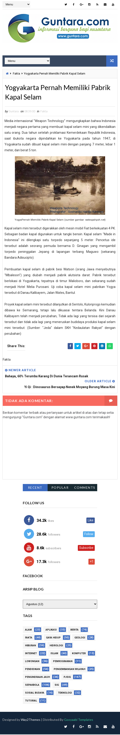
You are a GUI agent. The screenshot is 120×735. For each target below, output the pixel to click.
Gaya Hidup (53, 638)
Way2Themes (30, 720)
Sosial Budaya (34, 693)
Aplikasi (51, 630)
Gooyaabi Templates (78, 720)
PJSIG (67, 677)
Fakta (16, 73)
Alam (28, 630)
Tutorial (31, 701)
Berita (74, 630)
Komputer (79, 654)
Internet (31, 654)
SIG (57, 685)
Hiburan (30, 646)
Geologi (79, 638)
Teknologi (65, 693)
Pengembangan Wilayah (69, 669)
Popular (60, 488)
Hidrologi (56, 646)
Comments (84, 488)
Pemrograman (62, 661)
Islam (54, 654)
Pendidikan (32, 669)
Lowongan (32, 661)
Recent (35, 488)
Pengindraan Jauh (37, 677)
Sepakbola (32, 685)
